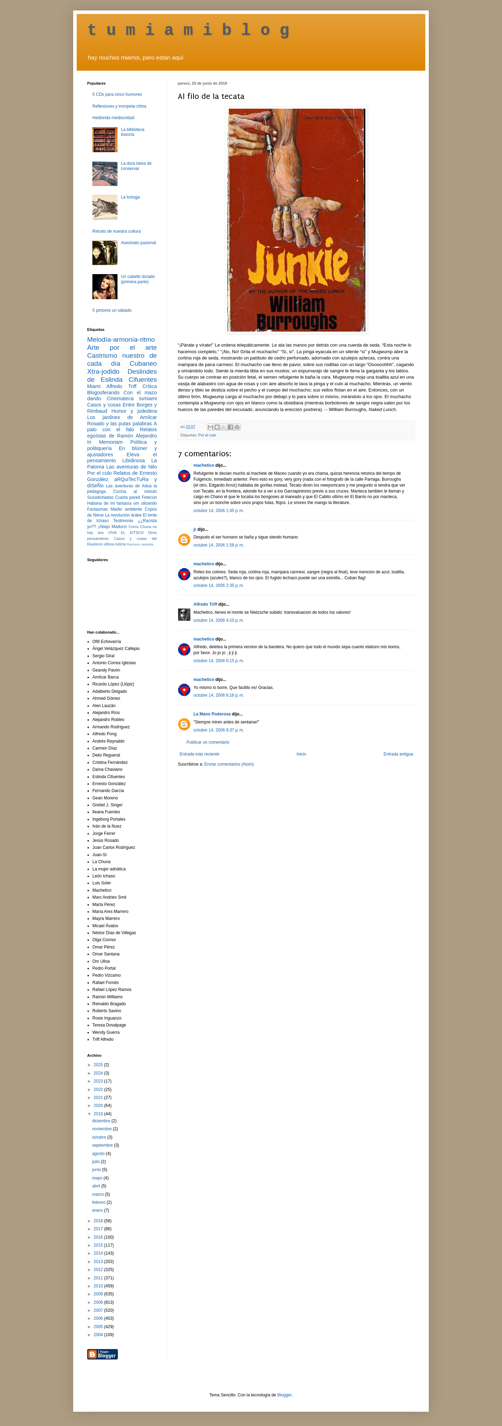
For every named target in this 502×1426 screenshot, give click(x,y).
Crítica (149, 386)
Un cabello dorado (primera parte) (138, 279)
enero (98, 1210)
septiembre (103, 1145)
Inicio (301, 754)
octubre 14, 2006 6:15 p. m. (218, 660)
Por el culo (207, 435)
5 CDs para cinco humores (117, 94)
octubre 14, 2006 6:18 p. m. (218, 695)
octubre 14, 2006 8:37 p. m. (218, 730)
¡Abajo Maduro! (112, 526)
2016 (99, 1237)
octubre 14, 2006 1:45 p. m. (218, 510)
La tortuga (130, 197)
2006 (99, 1318)
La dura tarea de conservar (136, 166)
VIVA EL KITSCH (126, 532)
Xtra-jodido (103, 371)
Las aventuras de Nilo (131, 467)
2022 (99, 1089)
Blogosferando (103, 392)
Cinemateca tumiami (132, 398)
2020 (99, 1105)
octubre (99, 1137)
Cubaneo (143, 363)
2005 (99, 1326)
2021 (99, 1097)
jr (194, 529)
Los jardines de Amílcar (122, 417)
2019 (99, 1113)
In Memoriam (105, 442)
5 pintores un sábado (111, 310)
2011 (99, 1278)
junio (97, 1169)
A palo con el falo (122, 427)
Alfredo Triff (205, 604)
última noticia (115, 544)
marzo (98, 1194)
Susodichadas (100, 497)
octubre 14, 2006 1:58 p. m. (218, 545)
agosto (99, 1153)
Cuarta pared (127, 497)
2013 (99, 1261)
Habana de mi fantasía (109, 503)
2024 (99, 1073)
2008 (99, 1302)
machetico (203, 465)
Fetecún (149, 497)
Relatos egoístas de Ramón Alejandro (122, 433)
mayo (98, 1178)
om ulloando (145, 503)
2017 (99, 1228)
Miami (93, 386)
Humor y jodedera (134, 411)
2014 (99, 1253)
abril (96, 1186)
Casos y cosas (104, 405)
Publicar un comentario (208, 742)
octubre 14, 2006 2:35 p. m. (218, 585)
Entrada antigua (398, 754)
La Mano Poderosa (212, 714)
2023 (99, 1081)
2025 (99, 1064)
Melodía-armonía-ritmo (121, 339)
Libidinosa (133, 460)
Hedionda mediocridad (113, 117)
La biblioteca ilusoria (132, 132)
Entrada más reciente (199, 754)
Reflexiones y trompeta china (119, 106)
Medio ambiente (126, 509)
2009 (99, 1294)
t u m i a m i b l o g (188, 31)
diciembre (101, 1120)
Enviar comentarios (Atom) (229, 764)
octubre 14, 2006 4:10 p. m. (218, 620)
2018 (99, 1220)
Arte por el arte (122, 347)
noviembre (102, 1128)
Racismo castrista (140, 544)
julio (96, 1161)
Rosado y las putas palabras (119, 423)
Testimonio (123, 520)
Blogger (284, 1395)
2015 (99, 1245)
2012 (99, 1269)
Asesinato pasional (138, 242)
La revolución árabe (123, 515)
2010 (99, 1286)
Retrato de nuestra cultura (116, 231)
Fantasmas (97, 509)
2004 (99, 1334)
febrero (99, 1202)
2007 (99, 1310)
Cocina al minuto (135, 491)
